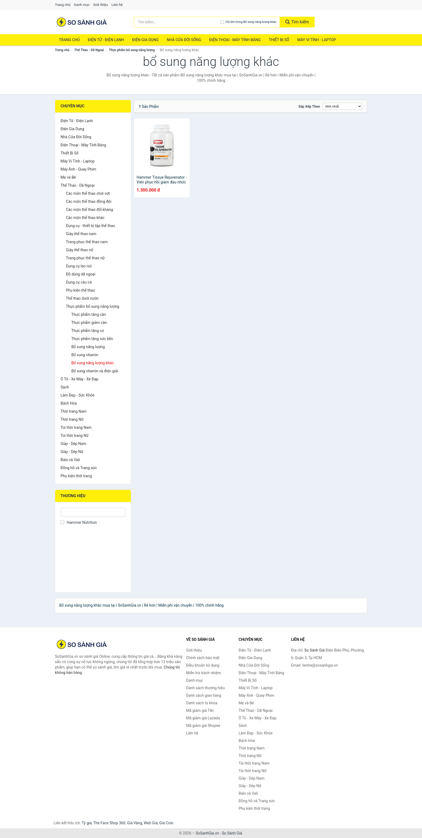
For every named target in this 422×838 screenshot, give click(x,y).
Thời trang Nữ (72, 419)
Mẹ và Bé (68, 177)
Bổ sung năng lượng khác (92, 363)
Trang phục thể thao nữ (85, 258)
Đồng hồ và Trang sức (79, 468)
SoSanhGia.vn (207, 833)
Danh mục (82, 5)
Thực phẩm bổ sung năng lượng (132, 50)
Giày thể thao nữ (79, 250)
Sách (65, 387)
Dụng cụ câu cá (79, 282)
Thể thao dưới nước (82, 298)
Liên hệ (117, 5)
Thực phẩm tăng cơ (87, 330)
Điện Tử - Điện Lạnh (106, 40)
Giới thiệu (100, 5)
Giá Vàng (134, 823)
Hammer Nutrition (79, 522)
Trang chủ (62, 5)
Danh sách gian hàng (203, 695)
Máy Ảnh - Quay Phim (78, 169)
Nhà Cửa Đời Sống (184, 40)
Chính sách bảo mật (203, 658)
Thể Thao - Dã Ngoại (89, 50)
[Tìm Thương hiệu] (93, 512)
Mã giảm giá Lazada (203, 718)
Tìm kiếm (297, 21)
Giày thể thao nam (81, 234)
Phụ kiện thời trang (76, 476)
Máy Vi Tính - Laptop (316, 40)
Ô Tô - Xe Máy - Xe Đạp (79, 379)
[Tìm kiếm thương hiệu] (177, 22)
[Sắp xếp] (342, 106)
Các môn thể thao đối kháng (89, 209)
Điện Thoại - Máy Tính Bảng (235, 40)
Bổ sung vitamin (84, 355)
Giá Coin (166, 823)
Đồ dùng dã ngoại (80, 274)
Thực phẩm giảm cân (89, 322)
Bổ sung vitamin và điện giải (94, 371)
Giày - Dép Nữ (72, 452)
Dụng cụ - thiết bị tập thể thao (90, 226)
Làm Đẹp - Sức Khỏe (77, 395)
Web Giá (151, 823)
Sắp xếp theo (309, 106)
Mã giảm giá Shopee (203, 725)
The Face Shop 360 (109, 823)
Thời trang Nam (74, 411)
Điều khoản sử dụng (203, 665)
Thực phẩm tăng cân (88, 314)
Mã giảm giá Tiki (200, 710)
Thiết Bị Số (279, 40)
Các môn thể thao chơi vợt (88, 193)
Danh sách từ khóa (201, 703)
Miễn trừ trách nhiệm (203, 673)
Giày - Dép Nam (73, 443)
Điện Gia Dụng (145, 40)
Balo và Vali (70, 460)
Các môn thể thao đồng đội (88, 201)
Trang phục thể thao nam (87, 242)
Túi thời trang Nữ (75, 435)
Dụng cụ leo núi (79, 266)
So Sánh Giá (232, 833)
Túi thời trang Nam (76, 427)
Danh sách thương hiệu (205, 688)
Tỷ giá (87, 823)
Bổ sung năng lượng (88, 347)
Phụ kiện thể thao (80, 290)
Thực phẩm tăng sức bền (92, 339)
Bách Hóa (69, 403)
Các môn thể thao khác (85, 217)
